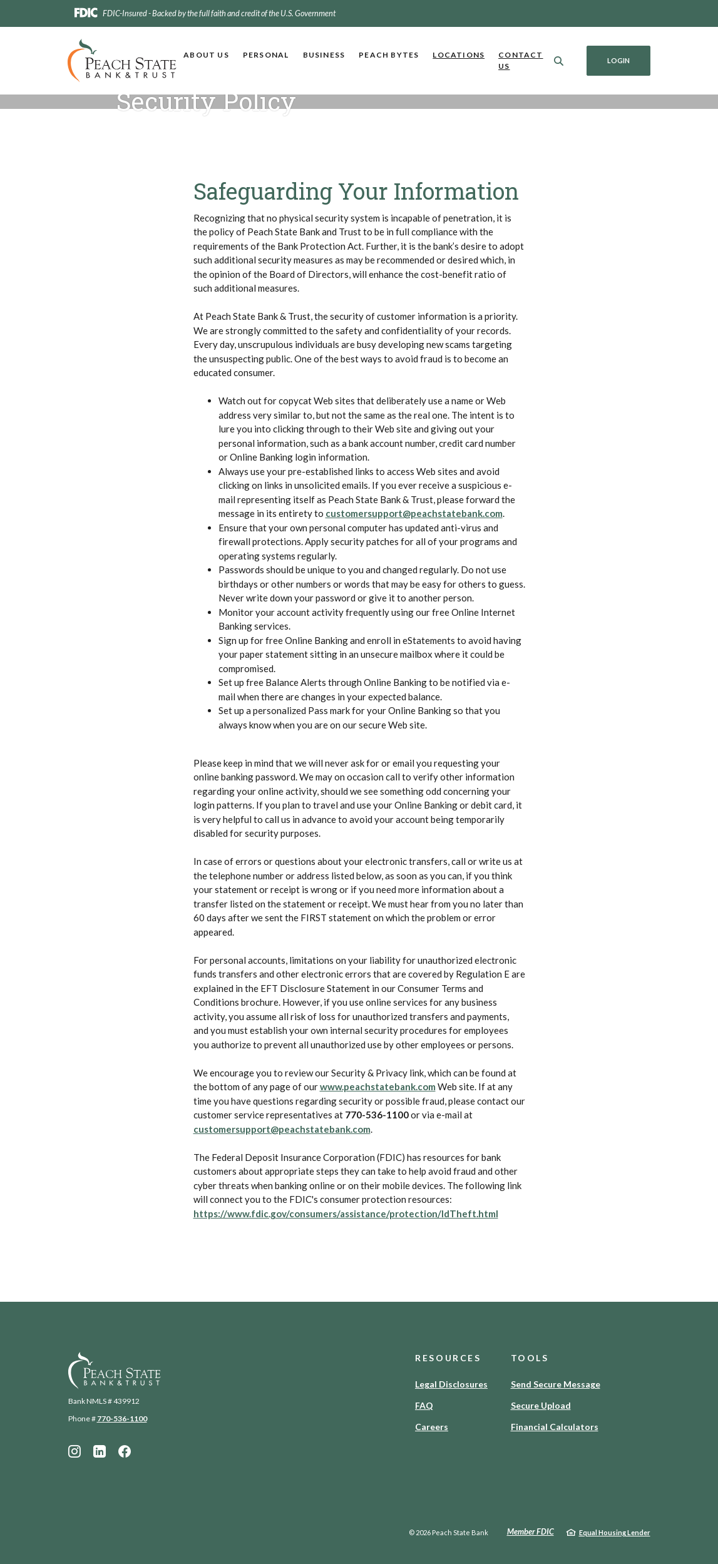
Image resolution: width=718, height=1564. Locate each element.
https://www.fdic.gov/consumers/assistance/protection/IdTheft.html (345, 1213)
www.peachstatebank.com (378, 1086)
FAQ (424, 1405)
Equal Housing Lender (614, 1532)
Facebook (124, 1451)
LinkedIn (99, 1451)
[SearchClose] (559, 61)
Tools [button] (530, 1357)
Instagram (74, 1451)
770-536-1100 (122, 1418)
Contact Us (520, 60)
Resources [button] (448, 1357)
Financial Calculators (554, 1426)
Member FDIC (530, 1531)
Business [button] (324, 54)
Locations (459, 54)
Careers (431, 1426)
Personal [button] (266, 54)
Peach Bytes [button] (389, 54)
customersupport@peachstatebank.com (414, 513)
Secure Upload (541, 1405)
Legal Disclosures (451, 1384)
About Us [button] (206, 54)
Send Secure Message (555, 1384)
